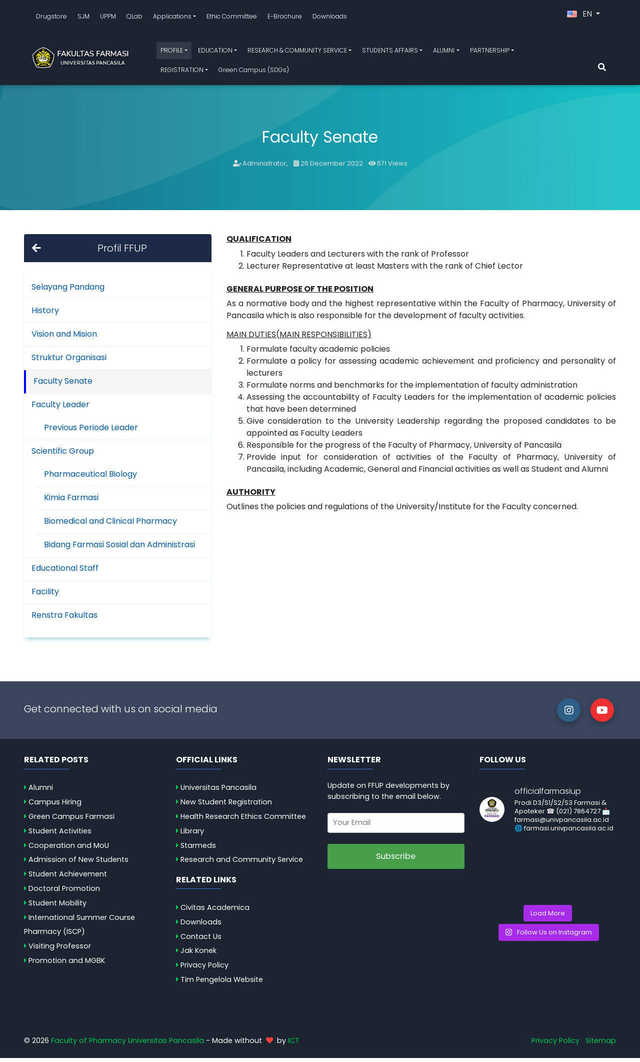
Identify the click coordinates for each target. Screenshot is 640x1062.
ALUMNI (443, 52)
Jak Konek (198, 954)
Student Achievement (67, 878)
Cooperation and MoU (68, 849)
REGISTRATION (182, 72)
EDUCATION (215, 52)
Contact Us (201, 940)
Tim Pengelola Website (221, 983)
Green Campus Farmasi (71, 820)
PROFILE (171, 52)
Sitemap (601, 1044)
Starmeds (198, 849)
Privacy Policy (204, 969)
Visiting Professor (59, 950)
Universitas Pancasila (218, 791)
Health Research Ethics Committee (243, 820)
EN (580, 16)
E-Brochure (285, 18)
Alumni (40, 791)
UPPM (108, 18)
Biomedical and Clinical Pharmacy (110, 525)
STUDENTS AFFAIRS (390, 52)
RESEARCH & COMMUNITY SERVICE (297, 52)
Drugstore (51, 18)
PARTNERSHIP (490, 52)
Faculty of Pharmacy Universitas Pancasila (127, 1044)
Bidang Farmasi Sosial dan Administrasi (119, 548)
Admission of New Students (78, 863)
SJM (84, 18)
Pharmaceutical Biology (90, 478)
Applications (172, 18)
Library (192, 835)
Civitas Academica (215, 911)
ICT (294, 1044)
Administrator (264, 167)
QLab (134, 18)
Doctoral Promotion (64, 892)
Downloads (329, 18)
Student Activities (60, 835)
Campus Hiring (55, 806)
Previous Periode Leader (91, 431)
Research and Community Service (241, 863)
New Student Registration (226, 806)
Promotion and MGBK (66, 964)
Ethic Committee (231, 18)
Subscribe (396, 860)
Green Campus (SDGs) (253, 72)
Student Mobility (57, 907)
